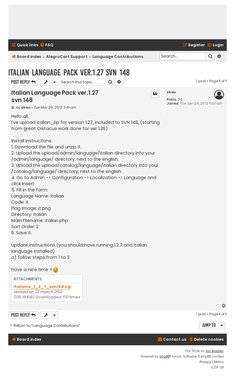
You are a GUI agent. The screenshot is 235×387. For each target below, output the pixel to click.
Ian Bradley (215, 351)
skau (171, 92)
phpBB (164, 356)
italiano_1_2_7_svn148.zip (42, 286)
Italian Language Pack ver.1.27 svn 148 (69, 72)
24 (180, 100)
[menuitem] (46, 45)
